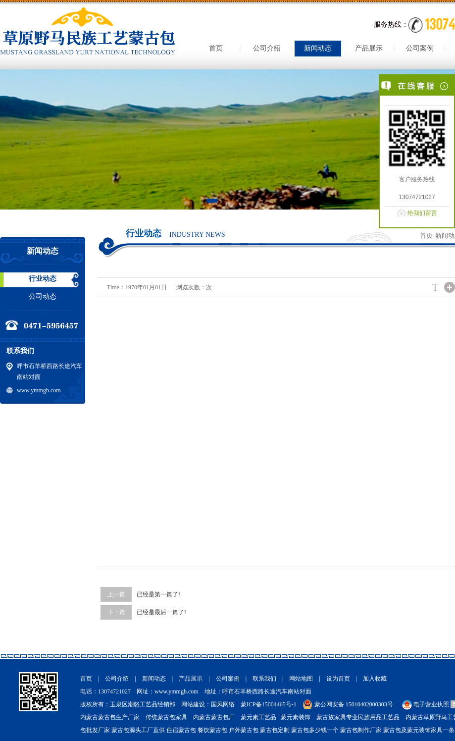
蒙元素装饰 (295, 717)
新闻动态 (318, 48)
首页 (216, 48)
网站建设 (193, 704)
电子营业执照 (425, 704)
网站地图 (301, 678)
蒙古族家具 (331, 717)
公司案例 (420, 48)
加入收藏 (375, 678)
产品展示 (369, 48)
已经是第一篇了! (158, 594)
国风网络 (223, 704)
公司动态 (42, 296)
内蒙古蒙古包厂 (214, 717)
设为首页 (338, 678)
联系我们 (264, 678)
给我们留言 (422, 213)
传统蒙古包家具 (166, 717)
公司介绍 (267, 48)
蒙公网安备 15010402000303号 (353, 704)
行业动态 (42, 278)
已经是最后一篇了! (161, 612)
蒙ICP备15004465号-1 (269, 704)
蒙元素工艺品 (258, 717)
